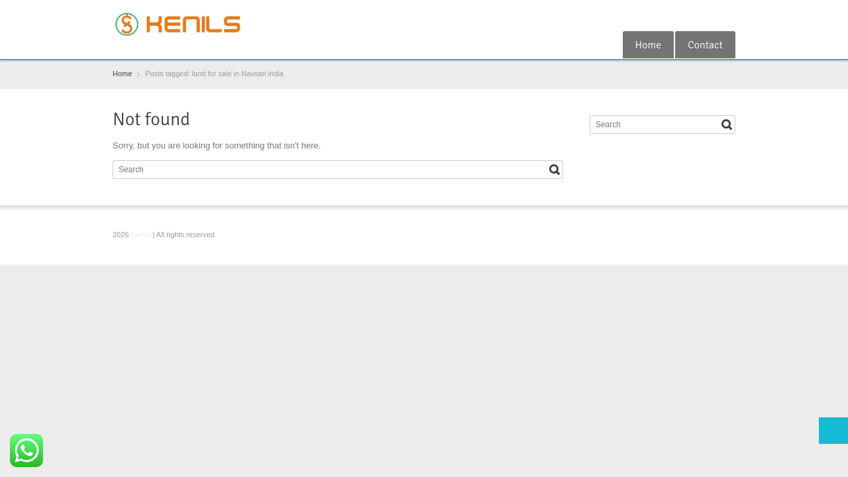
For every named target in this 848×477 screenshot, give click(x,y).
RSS (727, 15)
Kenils (141, 234)
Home (648, 45)
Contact (705, 45)
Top (833, 430)
